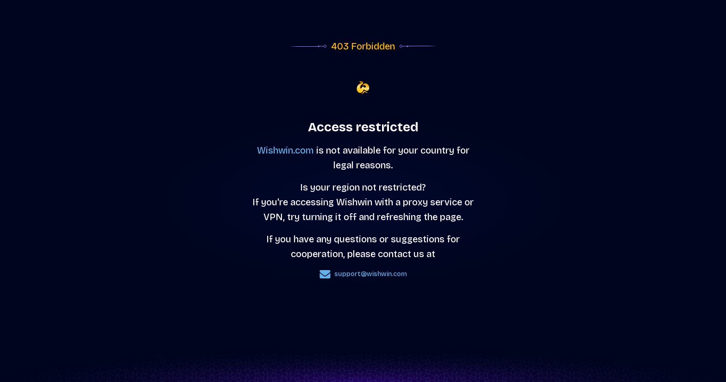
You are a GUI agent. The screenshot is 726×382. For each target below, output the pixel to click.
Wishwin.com (285, 150)
